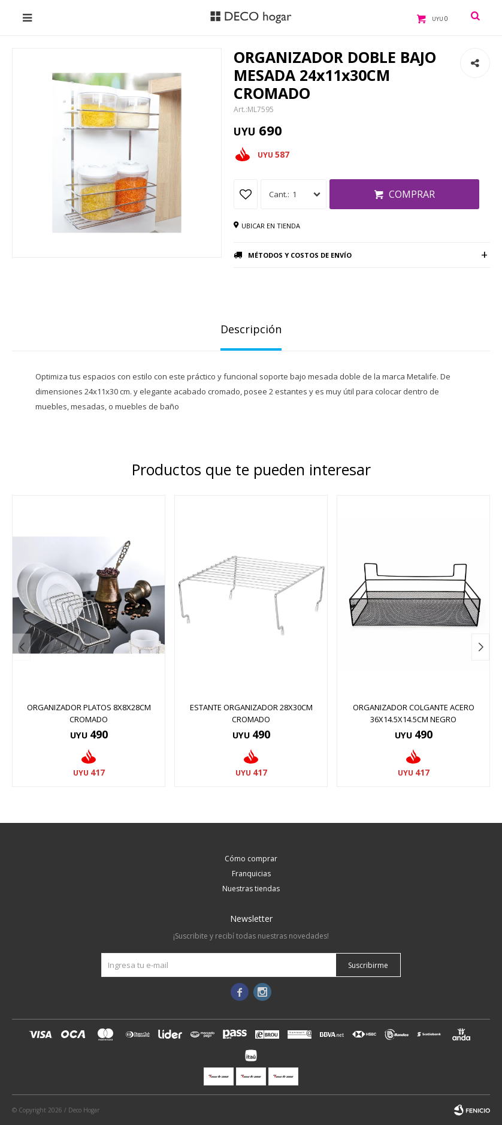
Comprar (412, 194)
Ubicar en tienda (270, 225)
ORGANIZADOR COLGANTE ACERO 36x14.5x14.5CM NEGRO (413, 713)
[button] (480, 647)
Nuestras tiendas (251, 888)
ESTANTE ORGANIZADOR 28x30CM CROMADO (251, 713)
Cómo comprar (251, 858)
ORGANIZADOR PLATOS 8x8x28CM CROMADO (89, 713)
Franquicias (251, 873)
